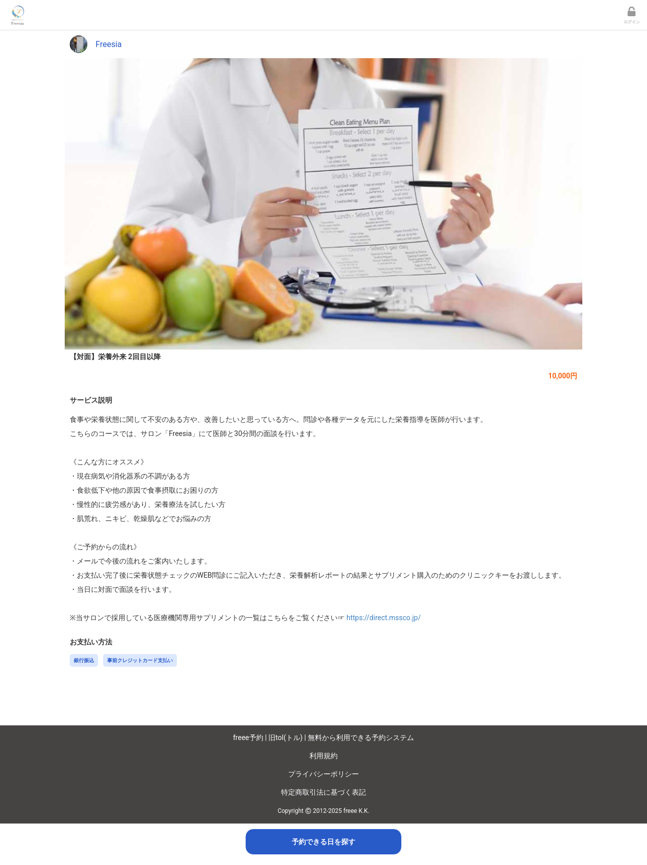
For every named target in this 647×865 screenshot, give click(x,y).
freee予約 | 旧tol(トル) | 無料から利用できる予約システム (323, 737)
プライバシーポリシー (323, 774)
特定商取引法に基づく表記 (323, 792)
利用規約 (323, 756)
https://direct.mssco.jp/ (383, 618)
